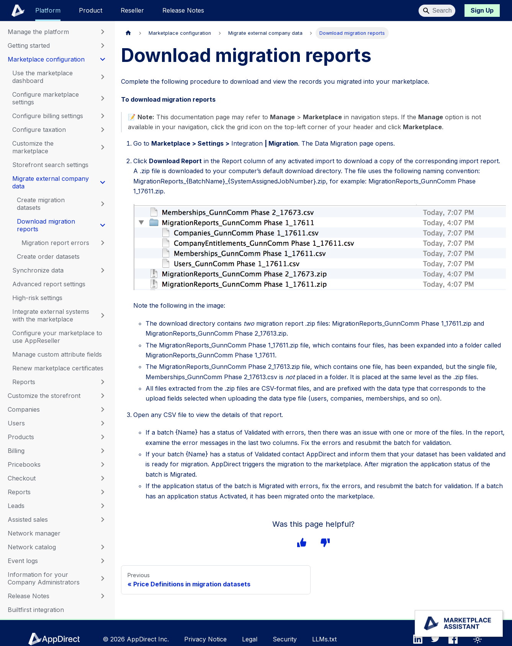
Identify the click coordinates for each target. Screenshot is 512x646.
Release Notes (183, 10)
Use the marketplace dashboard (42, 76)
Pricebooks (24, 464)
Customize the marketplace (33, 147)
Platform (48, 10)
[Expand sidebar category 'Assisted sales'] (102, 519)
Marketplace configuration (46, 59)
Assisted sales (28, 519)
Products (21, 437)
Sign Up (482, 10)
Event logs (23, 561)
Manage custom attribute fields (57, 354)
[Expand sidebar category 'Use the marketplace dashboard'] (102, 77)
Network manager (34, 533)
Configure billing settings (47, 116)
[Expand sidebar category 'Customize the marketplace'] (102, 147)
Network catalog (32, 547)
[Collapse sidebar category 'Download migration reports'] (102, 225)
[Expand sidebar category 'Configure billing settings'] (102, 116)
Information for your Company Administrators (44, 578)
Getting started (29, 45)
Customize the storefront (44, 395)
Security (285, 639)
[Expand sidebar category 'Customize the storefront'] (102, 396)
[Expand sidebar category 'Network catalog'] (102, 547)
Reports (19, 492)
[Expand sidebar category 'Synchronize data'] (102, 270)
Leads (16, 506)
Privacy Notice (205, 639)
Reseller (132, 10)
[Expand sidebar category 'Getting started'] (102, 45)
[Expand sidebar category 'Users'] (102, 423)
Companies (24, 409)
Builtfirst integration (36, 610)
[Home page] (128, 33)
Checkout (22, 478)
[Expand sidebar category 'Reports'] (102, 492)
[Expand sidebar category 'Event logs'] (102, 561)
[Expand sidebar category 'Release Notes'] (102, 596)
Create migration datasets (41, 203)
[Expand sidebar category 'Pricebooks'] (102, 464)
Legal (249, 639)
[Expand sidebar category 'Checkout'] (102, 478)
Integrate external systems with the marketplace (50, 315)
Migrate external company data (50, 182)
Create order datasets (48, 256)
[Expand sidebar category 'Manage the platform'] (102, 32)
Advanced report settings (48, 284)
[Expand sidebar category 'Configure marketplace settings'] (102, 98)
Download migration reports (46, 225)
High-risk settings (37, 298)
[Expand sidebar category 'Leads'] (102, 506)
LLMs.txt (324, 639)
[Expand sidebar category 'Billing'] (102, 451)
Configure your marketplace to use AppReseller (57, 336)
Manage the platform (38, 32)
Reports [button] (23, 382)
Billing (16, 450)
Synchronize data (38, 270)
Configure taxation (39, 129)
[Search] (437, 11)
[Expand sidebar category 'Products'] (102, 437)
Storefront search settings (50, 165)
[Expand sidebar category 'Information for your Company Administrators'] (102, 578)
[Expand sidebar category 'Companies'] (102, 409)
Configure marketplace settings (45, 98)
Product (90, 10)
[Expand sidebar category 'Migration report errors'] (102, 243)
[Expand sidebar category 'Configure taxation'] (102, 129)
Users (16, 423)
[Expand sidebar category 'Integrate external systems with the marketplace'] (102, 315)
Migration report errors (55, 243)
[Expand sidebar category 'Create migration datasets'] (102, 204)
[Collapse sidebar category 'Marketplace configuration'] (102, 59)
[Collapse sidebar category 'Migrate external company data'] (102, 182)
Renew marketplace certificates (57, 368)
